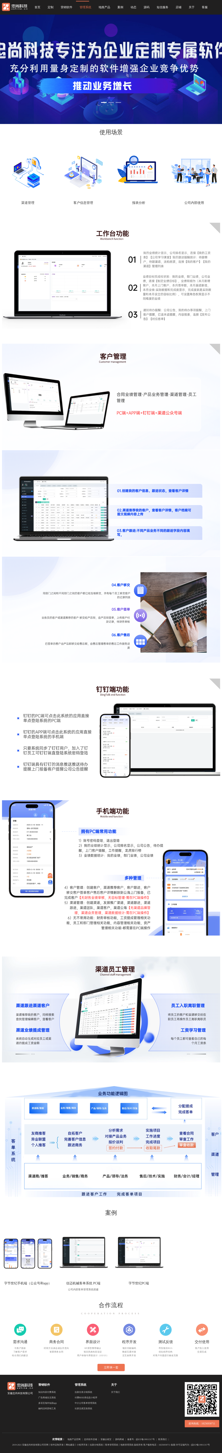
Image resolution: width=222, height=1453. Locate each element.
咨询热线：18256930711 (202, 1423)
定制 (50, 7)
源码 (146, 7)
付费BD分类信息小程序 (86, 1397)
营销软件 (66, 7)
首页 (37, 7)
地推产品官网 (74, 1439)
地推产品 (104, 7)
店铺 (178, 7)
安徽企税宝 (106, 1439)
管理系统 (85, 7)
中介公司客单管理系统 (86, 1403)
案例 (120, 7)
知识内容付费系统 (47, 1392)
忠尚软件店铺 (90, 1439)
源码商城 (119, 1439)
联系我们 (162, 1439)
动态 (133, 7)
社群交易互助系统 (83, 1408)
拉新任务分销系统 (83, 1392)
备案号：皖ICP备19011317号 (141, 1439)
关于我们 (115, 1392)
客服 (205, 7)
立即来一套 (111, 1367)
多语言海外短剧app (47, 1403)
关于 (192, 7)
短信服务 (162, 7)
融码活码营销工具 (47, 1408)
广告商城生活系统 (47, 1397)
